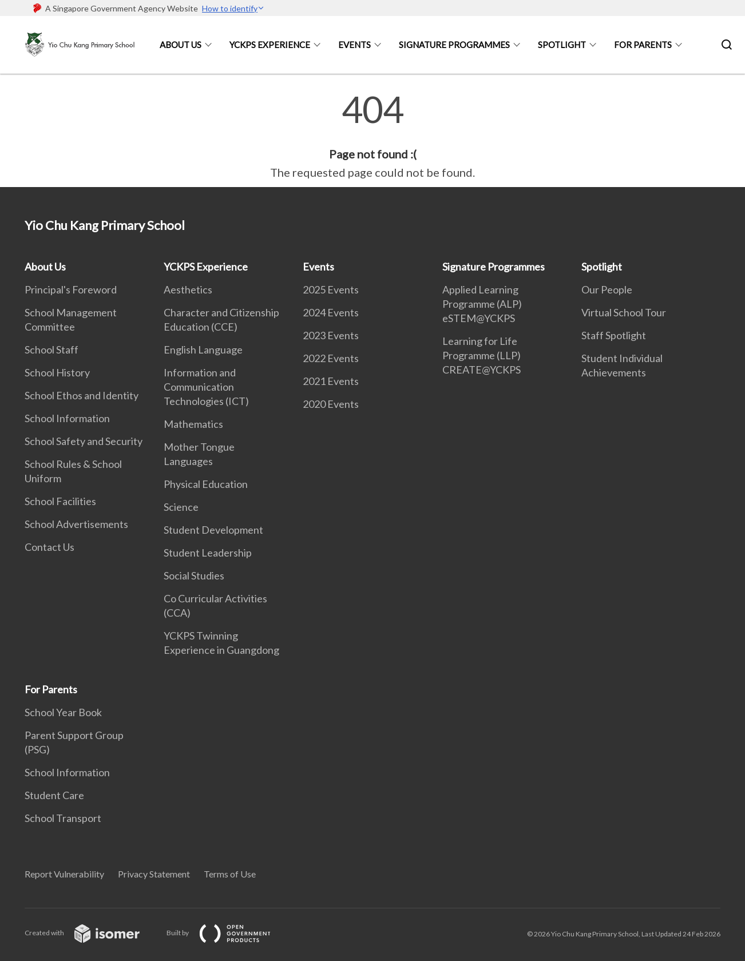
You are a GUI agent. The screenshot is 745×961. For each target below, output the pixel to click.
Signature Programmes (454, 44)
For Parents (643, 44)
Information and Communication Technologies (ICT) (206, 386)
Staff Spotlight (613, 335)
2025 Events (331, 289)
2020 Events (331, 404)
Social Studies (194, 575)
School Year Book (63, 712)
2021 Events (331, 381)
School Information (67, 418)
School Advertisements (76, 524)
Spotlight (562, 44)
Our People (606, 289)
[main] (372, 136)
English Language (203, 349)
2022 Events (331, 358)
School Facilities (60, 501)
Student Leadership (208, 552)
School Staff (51, 349)
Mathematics (193, 424)
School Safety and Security (83, 441)
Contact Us (49, 547)
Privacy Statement (154, 873)
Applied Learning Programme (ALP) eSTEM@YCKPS (482, 303)
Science (181, 507)
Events (354, 44)
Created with (91, 932)
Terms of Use (230, 873)
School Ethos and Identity (81, 395)
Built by (228, 932)
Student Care (54, 795)
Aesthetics (188, 289)
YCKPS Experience (269, 44)
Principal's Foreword (71, 289)
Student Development (213, 529)
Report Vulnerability (64, 873)
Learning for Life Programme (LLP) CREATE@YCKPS (481, 355)
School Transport (63, 818)
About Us (180, 44)
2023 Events (331, 335)
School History (57, 372)
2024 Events (331, 312)
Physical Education (206, 484)
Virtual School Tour (623, 312)
